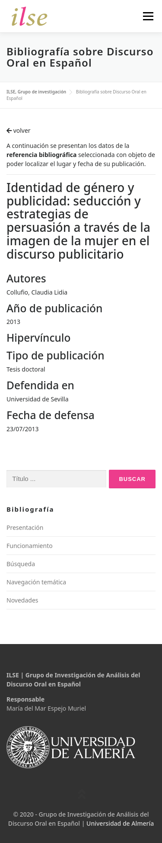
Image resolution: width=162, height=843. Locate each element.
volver (18, 130)
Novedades (22, 600)
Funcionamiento (29, 546)
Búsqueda (20, 564)
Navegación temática (36, 582)
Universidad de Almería (120, 823)
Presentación (24, 527)
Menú (148, 16)
